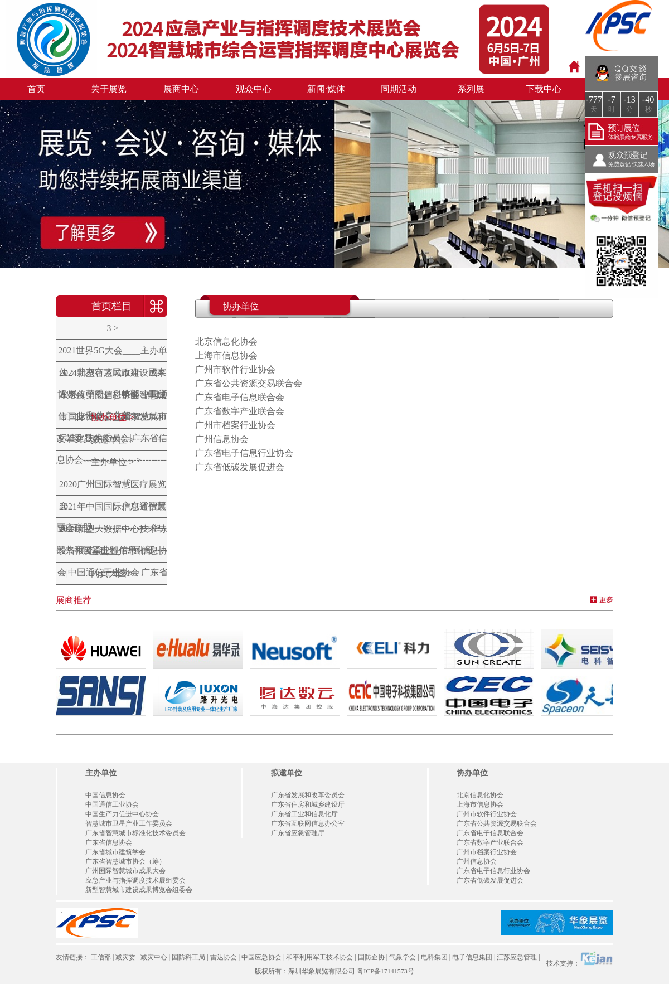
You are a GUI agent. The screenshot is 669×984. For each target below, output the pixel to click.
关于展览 (109, 89)
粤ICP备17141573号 (385, 971)
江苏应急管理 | (518, 957)
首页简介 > (112, 551)
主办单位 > (112, 462)
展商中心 (181, 89)
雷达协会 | (225, 957)
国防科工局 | (190, 957)
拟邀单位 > (112, 439)
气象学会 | (404, 957)
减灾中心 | (155, 957)
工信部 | (102, 957)
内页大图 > (112, 573)
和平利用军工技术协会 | (321, 957)
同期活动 (398, 89)
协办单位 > (112, 417)
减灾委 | (126, 957)
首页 (36, 89)
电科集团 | (435, 957)
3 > (112, 328)
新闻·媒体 (326, 89)
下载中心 (543, 89)
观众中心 (254, 89)
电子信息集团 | (473, 957)
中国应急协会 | (262, 957)
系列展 (471, 89)
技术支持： (579, 959)
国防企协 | (372, 957)
